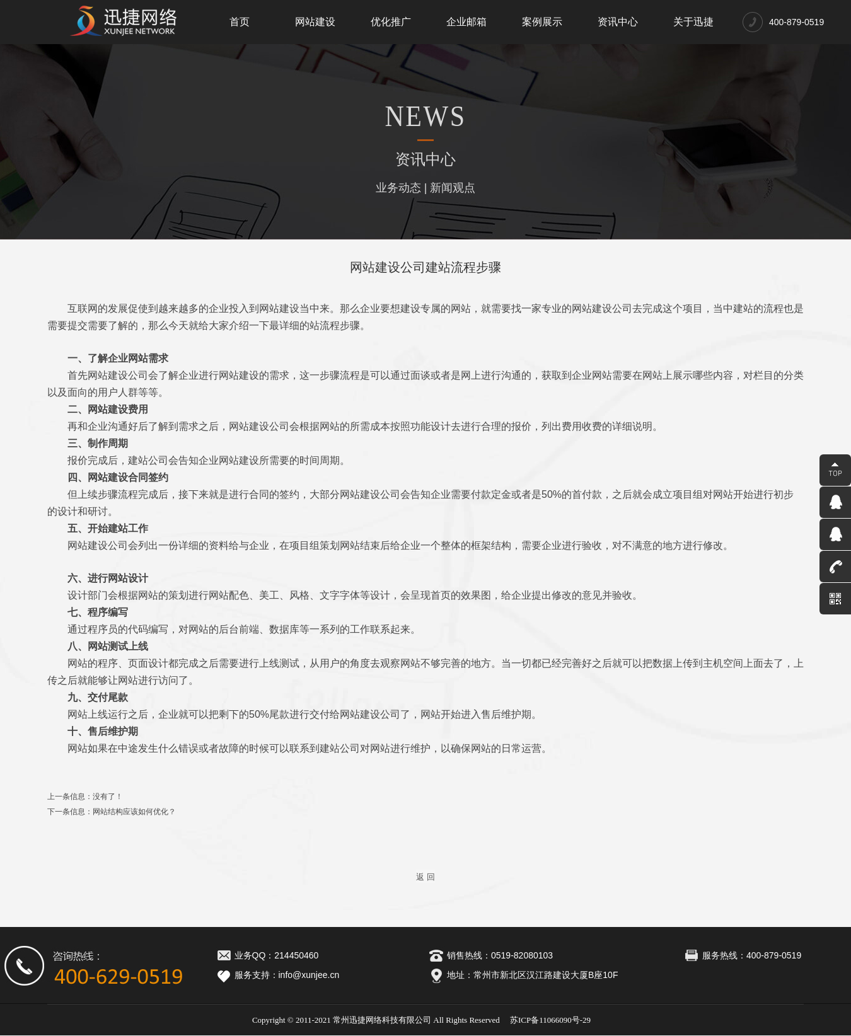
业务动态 (398, 187)
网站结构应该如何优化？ (134, 811)
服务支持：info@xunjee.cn (276, 975)
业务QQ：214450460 (266, 955)
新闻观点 (452, 187)
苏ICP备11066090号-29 (550, 1020)
